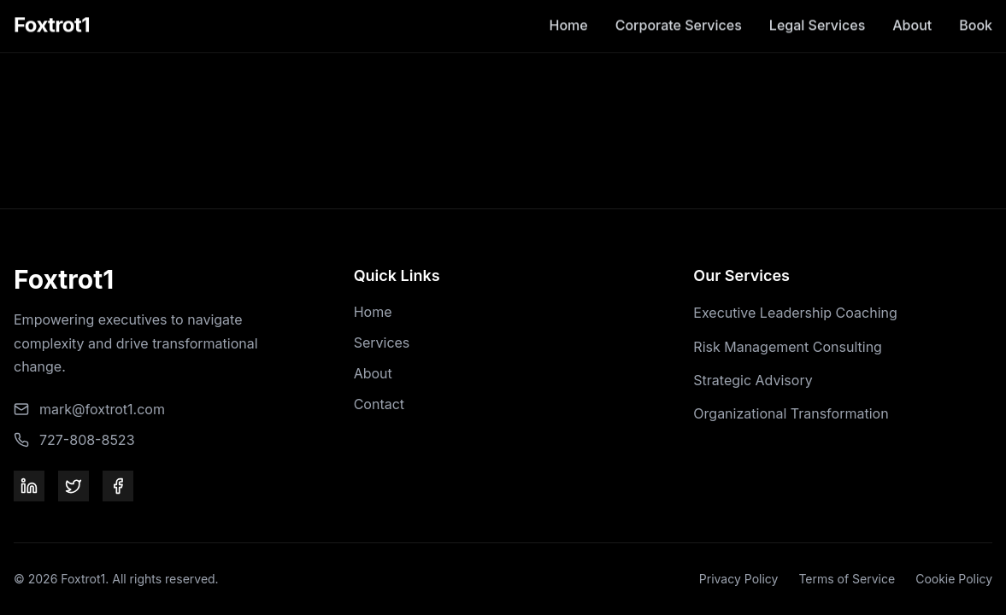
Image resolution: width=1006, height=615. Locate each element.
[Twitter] (73, 486)
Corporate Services (678, 11)
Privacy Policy (739, 578)
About (912, 11)
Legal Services (817, 11)
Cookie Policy (953, 578)
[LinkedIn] (29, 486)
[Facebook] (118, 486)
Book (975, 11)
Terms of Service (846, 578)
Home (569, 11)
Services (382, 342)
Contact (379, 404)
